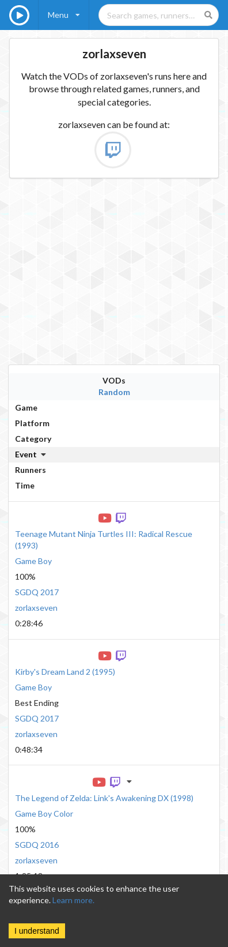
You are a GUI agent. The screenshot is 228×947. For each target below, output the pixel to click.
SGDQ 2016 (37, 845)
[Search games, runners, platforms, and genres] (158, 15)
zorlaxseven (36, 607)
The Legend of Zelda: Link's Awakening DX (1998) (104, 798)
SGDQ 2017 (37, 592)
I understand (36, 930)
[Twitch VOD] (122, 517)
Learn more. (73, 900)
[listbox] (64, 15)
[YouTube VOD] (106, 517)
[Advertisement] (110, 271)
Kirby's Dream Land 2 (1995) (65, 672)
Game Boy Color (44, 813)
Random (114, 392)
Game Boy (33, 561)
